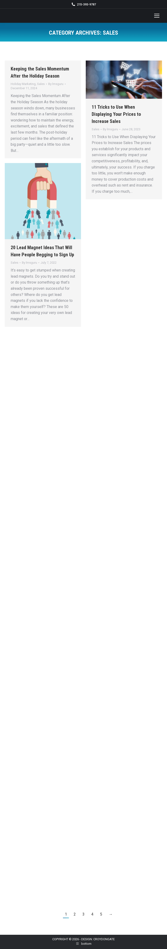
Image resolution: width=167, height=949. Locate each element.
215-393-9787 (86, 4)
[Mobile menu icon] (157, 16)
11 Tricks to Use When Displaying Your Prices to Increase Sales (116, 114)
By (55, 84)
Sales (41, 84)
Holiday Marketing (23, 84)
